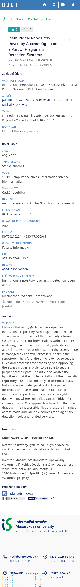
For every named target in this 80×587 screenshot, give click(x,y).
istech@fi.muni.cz (20, 560)
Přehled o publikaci (40, 19)
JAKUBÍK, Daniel (13, 100)
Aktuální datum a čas (62, 560)
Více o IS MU (23, 531)
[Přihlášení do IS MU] (73, 5)
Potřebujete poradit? (24, 556)
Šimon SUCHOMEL (39, 100)
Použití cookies (60, 573)
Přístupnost (56, 577)
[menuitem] (68, 41)
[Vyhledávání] (54, 5)
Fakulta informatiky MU (56, 531)
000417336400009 (15, 269)
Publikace (17, 19)
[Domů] (44, 5)
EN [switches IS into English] (63, 4)
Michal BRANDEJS (14, 105)
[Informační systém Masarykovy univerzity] (9, 5)
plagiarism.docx (21, 493)
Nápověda (16, 573)
